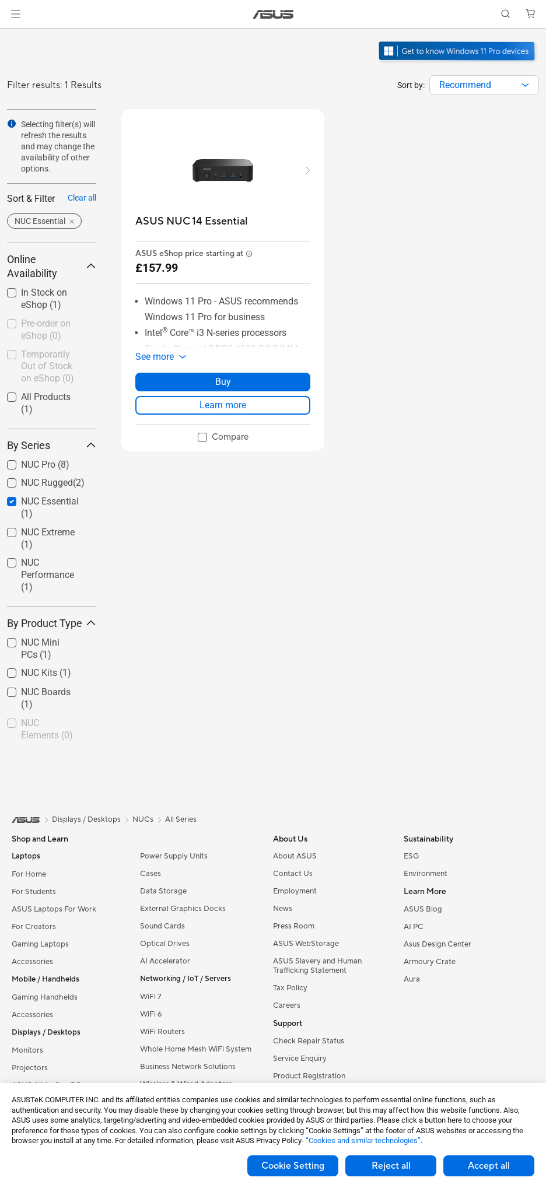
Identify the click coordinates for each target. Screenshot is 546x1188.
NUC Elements (47, 729)
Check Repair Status (308, 1041)
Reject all (391, 1166)
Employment (295, 891)
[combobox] (484, 85)
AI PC (414, 926)
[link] (273, 14)
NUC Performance (47, 575)
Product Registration (309, 1076)
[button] (15, 14)
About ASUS (295, 856)
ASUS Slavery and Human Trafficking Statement (317, 965)
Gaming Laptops (40, 944)
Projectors (30, 1068)
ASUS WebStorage (306, 943)
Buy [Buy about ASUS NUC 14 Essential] (223, 381)
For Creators (34, 926)
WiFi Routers (162, 1031)
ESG (411, 856)
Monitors (27, 1050)
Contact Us (293, 873)
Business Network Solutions (188, 1066)
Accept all (489, 1166)
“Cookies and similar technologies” (363, 1140)
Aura (412, 979)
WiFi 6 (151, 1014)
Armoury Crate (430, 961)
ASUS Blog (423, 909)
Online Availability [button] (51, 266)
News (282, 908)
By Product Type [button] (51, 623)
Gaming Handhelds (45, 997)
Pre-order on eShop (46, 329)
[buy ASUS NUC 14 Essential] (191, 221)
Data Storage (163, 891)
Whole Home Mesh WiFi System (195, 1049)
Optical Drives (165, 943)
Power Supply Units (174, 856)
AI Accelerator (165, 961)
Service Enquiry (300, 1058)
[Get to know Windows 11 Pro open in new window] (458, 62)
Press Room (293, 926)
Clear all (82, 197)
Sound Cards (162, 926)
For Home (29, 874)
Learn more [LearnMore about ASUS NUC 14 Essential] (223, 405)
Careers (286, 1005)
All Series (181, 819)
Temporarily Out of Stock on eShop (47, 366)
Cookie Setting (292, 1166)
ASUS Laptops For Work (54, 909)
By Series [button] (51, 445)
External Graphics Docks (183, 908)
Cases (150, 873)
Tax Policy (290, 988)
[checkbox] (51, 575)
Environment (425, 873)
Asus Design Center (437, 944)
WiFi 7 (151, 996)
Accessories (32, 961)
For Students (34, 891)
